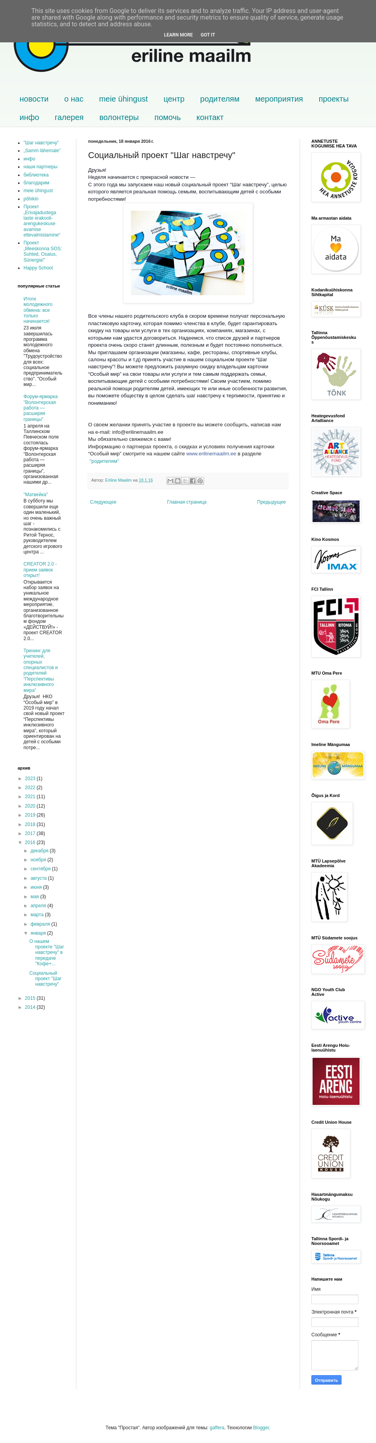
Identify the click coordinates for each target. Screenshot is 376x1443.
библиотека (36, 175)
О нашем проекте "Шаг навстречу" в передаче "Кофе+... (46, 953)
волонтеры (119, 117)
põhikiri (31, 199)
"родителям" (104, 461)
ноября (39, 860)
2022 (31, 787)
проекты (334, 99)
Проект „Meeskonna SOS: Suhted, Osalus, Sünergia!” (43, 251)
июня (37, 887)
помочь (167, 117)
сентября (41, 869)
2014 (31, 1007)
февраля (41, 924)
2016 (31, 842)
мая (35, 896)
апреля (39, 905)
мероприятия (279, 99)
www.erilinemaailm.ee (211, 454)
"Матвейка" (36, 494)
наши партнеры (41, 166)
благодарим (36, 183)
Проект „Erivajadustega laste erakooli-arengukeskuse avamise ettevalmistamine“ (42, 221)
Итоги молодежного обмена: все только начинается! (38, 310)
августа (39, 878)
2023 (31, 778)
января (39, 933)
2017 (31, 833)
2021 (31, 796)
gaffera (217, 1427)
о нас (73, 99)
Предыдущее (271, 502)
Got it (208, 35)
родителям (219, 99)
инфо (29, 117)
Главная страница (187, 502)
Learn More (178, 35)
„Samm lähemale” (42, 150)
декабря (40, 850)
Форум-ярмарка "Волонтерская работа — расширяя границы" (41, 408)
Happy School (38, 268)
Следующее (103, 502)
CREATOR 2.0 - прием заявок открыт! (40, 569)
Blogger (261, 1427)
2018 (31, 824)
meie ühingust (123, 99)
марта (38, 914)
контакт (210, 117)
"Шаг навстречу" (41, 143)
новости (34, 99)
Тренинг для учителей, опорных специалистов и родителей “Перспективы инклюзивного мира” (41, 670)
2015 (31, 998)
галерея (69, 117)
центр (173, 99)
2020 (31, 806)
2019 (31, 815)
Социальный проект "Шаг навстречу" (45, 978)
